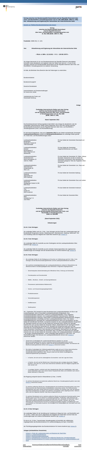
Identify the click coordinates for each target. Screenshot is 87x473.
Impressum (35, 445)
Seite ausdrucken (77, 445)
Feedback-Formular (66, 445)
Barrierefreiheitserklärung (55, 445)
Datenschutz (43, 445)
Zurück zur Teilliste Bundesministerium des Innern (40, 25)
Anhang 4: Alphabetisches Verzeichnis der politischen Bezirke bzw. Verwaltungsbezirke (50, 437)
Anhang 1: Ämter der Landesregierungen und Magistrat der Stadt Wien (46, 433)
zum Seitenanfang (27, 445)
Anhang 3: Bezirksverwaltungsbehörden (37, 436)
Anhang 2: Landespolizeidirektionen (36, 434)
